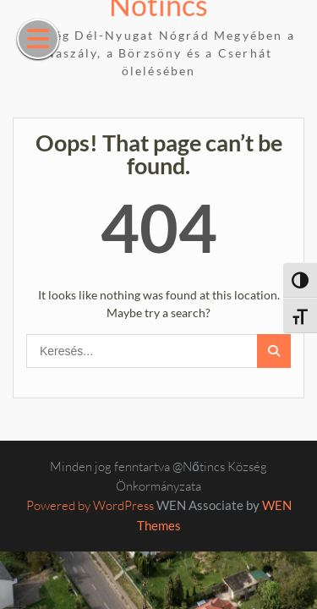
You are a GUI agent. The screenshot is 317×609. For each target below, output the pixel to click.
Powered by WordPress (90, 505)
